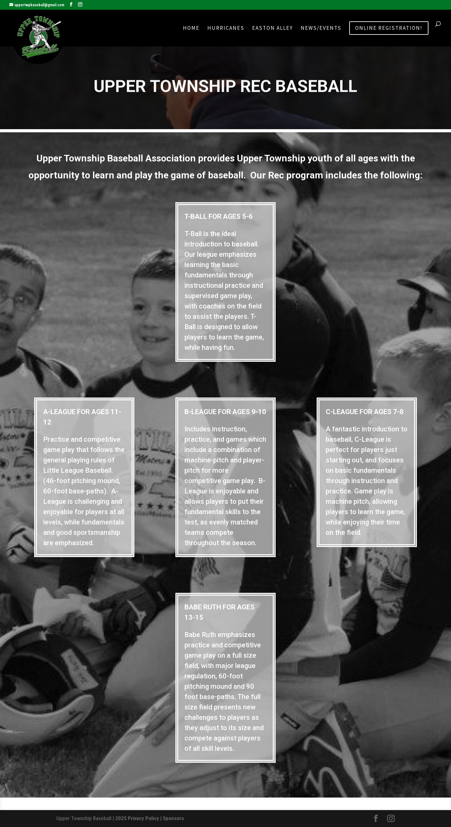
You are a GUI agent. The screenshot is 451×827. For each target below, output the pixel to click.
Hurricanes (225, 28)
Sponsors (173, 818)
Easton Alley (272, 28)
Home (191, 28)
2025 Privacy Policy (137, 818)
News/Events (321, 28)
